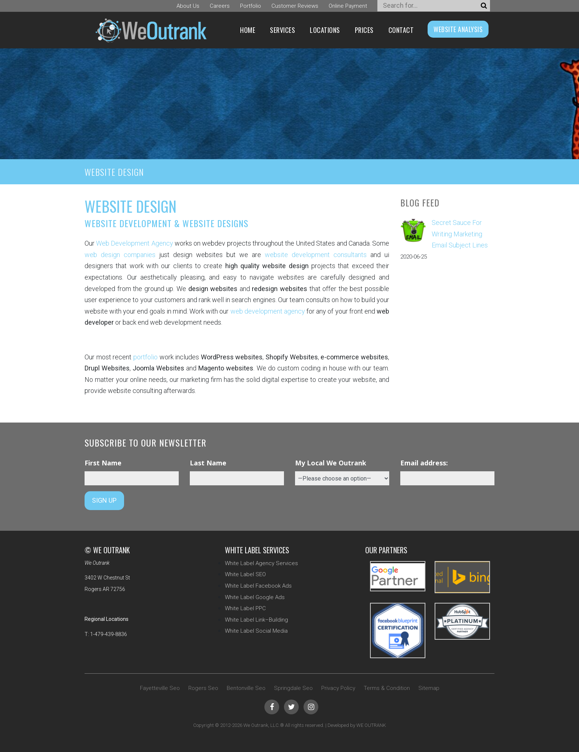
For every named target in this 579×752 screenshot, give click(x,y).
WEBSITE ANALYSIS (458, 29)
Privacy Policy (338, 688)
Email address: (424, 462)
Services (282, 30)
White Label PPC (245, 608)
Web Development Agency (134, 243)
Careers (220, 6)
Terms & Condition (387, 688)
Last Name (208, 462)
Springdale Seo (293, 688)
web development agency (267, 311)
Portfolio (250, 6)
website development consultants (316, 255)
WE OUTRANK (371, 725)
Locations (325, 30)
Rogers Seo (203, 688)
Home (247, 30)
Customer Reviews (294, 6)
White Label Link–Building (256, 619)
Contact (401, 30)
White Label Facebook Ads (258, 585)
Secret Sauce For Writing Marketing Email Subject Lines (460, 234)
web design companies (120, 255)
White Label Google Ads (255, 597)
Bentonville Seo (246, 688)
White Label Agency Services (261, 563)
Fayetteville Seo (160, 688)
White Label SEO (245, 574)
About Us (188, 6)
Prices (364, 30)
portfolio (145, 357)
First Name (103, 462)
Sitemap (428, 688)
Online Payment (348, 6)
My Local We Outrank (330, 462)
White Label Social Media (256, 631)
